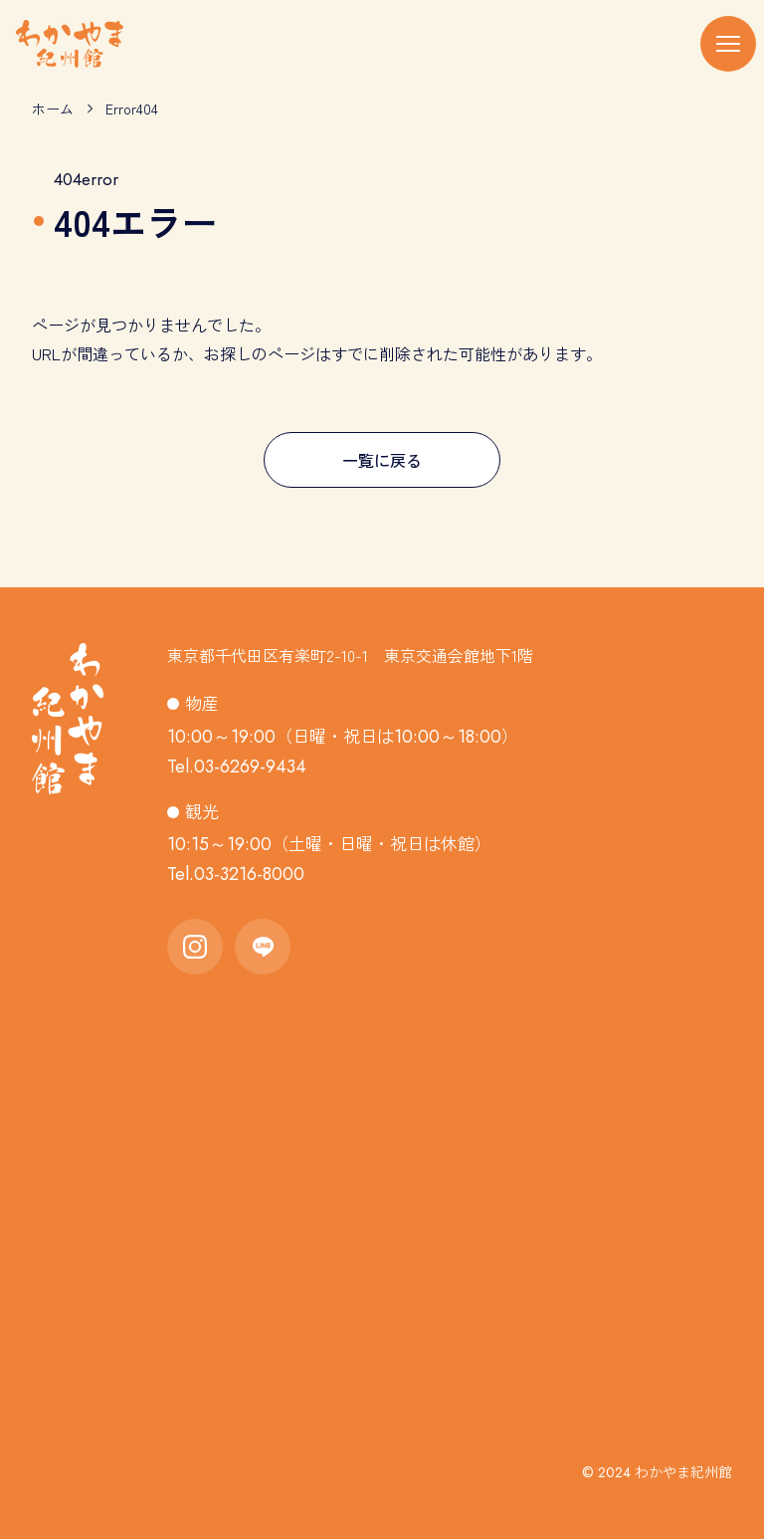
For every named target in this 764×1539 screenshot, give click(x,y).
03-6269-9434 (250, 766)
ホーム (53, 108)
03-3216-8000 (249, 874)
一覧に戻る (382, 460)
